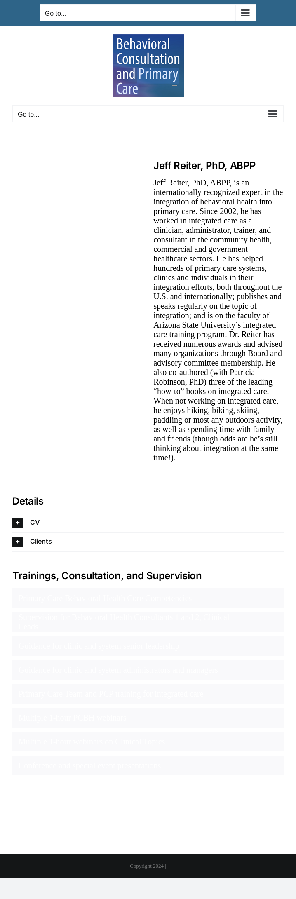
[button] (148, 523)
